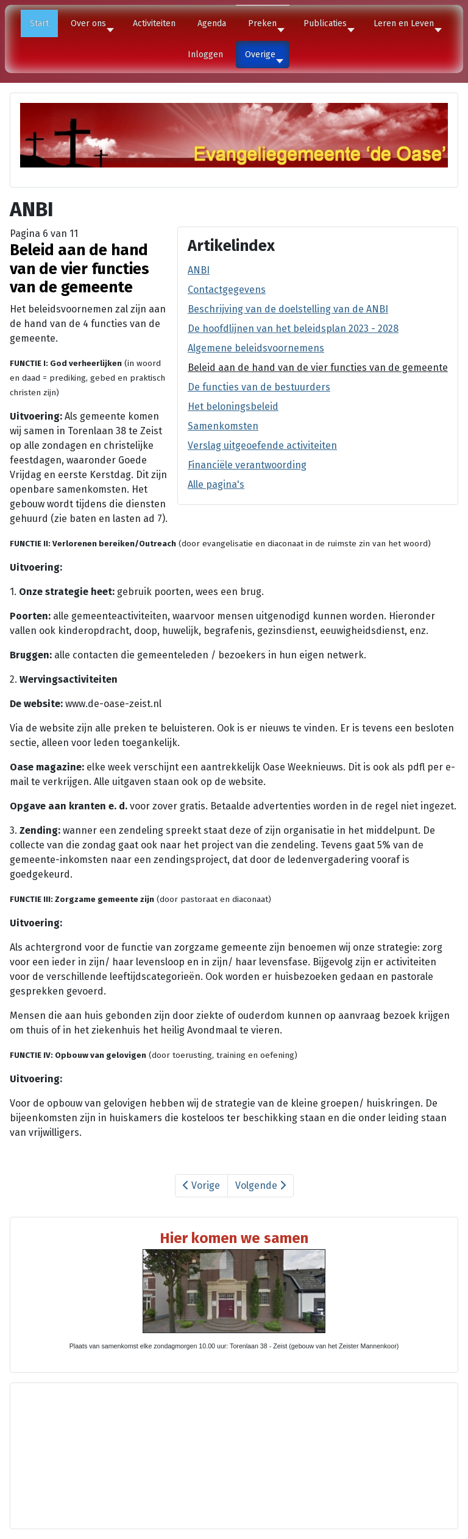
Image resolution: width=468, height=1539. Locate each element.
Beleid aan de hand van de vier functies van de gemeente (318, 367)
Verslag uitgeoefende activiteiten (262, 445)
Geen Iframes (234, 1454)
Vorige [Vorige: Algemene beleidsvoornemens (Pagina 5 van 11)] (201, 1185)
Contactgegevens (227, 289)
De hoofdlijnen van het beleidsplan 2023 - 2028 (293, 328)
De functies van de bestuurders (259, 387)
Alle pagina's (216, 484)
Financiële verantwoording (247, 465)
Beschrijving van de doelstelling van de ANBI (288, 309)
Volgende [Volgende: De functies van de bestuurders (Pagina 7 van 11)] (260, 1185)
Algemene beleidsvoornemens (256, 348)
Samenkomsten (223, 426)
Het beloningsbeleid (233, 406)
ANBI (199, 270)
